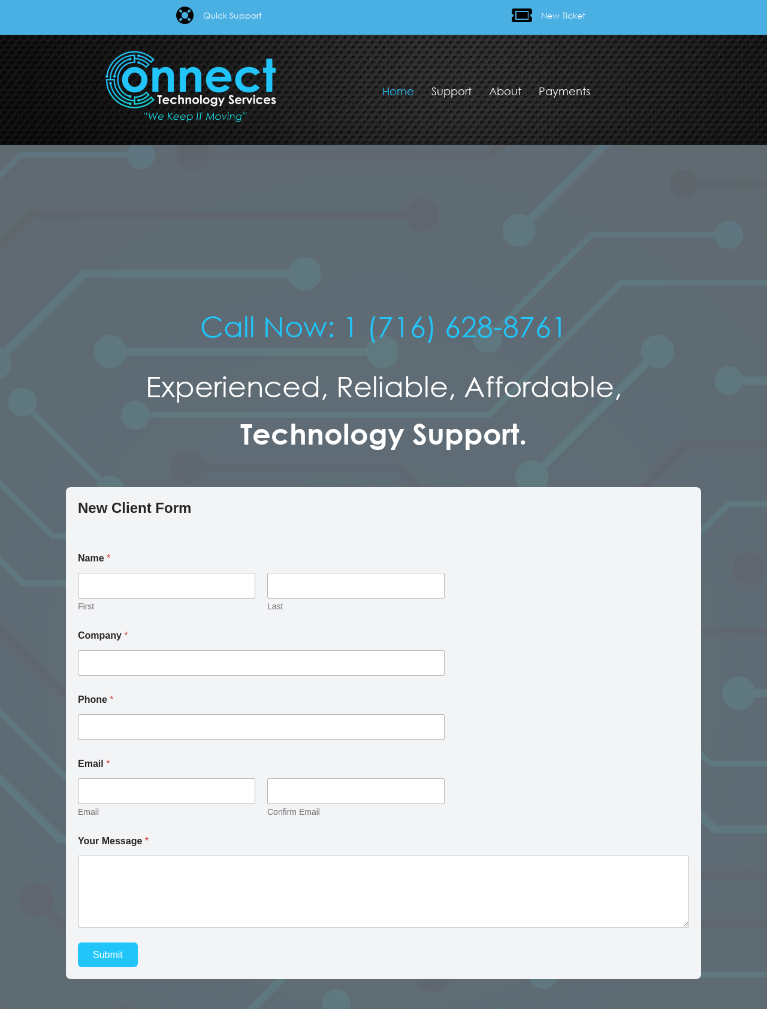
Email (88, 812)
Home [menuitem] (398, 91)
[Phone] (261, 727)
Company (103, 635)
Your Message (113, 841)
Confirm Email (293, 812)
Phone (96, 699)
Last (275, 606)
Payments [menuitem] (564, 91)
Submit (108, 955)
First (86, 606)
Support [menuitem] (451, 91)
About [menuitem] (505, 91)
